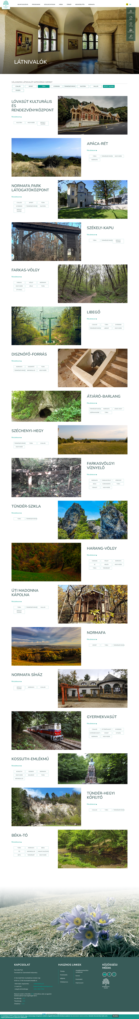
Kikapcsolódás (23, 4)
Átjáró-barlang (103, 396)
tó (19, 851)
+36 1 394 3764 (38, 989)
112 (23, 1004)
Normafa (91, 4)
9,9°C (130, 18)
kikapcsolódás (43, 851)
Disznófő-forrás (29, 354)
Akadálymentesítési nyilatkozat (82, 971)
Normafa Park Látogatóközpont (30, 188)
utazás (118, 733)
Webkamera (64, 982)
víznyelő (118, 480)
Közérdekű (79, 979)
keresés (131, 37)
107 (24, 998)
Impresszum (79, 983)
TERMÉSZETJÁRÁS (69, 86)
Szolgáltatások (49, 4)
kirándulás (31, 370)
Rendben (115, 1016)
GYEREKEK (56, 86)
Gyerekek (19, 206)
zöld (31, 286)
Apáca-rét (97, 143)
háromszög (106, 484)
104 (32, 994)
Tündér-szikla (26, 506)
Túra (94, 156)
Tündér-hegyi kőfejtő (101, 795)
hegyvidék (31, 122)
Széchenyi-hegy (27, 430)
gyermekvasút (95, 733)
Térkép (69, 4)
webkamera (130, 12)
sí (94, 564)
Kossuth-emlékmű (30, 759)
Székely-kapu (100, 227)
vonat (106, 733)
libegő (106, 328)
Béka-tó (20, 835)
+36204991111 (38, 984)
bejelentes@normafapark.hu (42, 986)
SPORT (31, 86)
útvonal (19, 290)
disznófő (31, 367)
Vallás (43, 607)
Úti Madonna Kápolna (25, 592)
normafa (94, 160)
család (42, 443)
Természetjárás (107, 156)
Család (19, 202)
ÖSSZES (18, 90)
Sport (31, 202)
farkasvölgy (106, 480)
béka (43, 848)
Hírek (61, 4)
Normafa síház (27, 674)
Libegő (93, 312)
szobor (31, 771)
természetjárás (19, 370)
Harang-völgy (102, 548)
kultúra (19, 122)
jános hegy (118, 409)
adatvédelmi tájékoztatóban (80, 1016)
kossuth (19, 771)
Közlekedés (63, 975)
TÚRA (43, 86)
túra (43, 286)
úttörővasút (106, 729)
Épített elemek (19, 210)
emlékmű (31, 775)
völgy (31, 282)
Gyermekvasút (102, 716)
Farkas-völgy (26, 270)
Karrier (78, 976)
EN (130, 4)
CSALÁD (18, 86)
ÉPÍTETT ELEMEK (109, 86)
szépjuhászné (94, 412)
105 (24, 1001)
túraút (94, 487)
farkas (19, 282)
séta (19, 855)
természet (106, 568)
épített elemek (42, 123)
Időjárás (62, 978)
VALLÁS (95, 86)
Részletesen (17, 117)
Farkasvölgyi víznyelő (100, 465)
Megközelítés (79, 4)
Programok (36, 4)
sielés (106, 564)
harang (94, 561)
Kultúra (43, 206)
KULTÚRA (83, 86)
